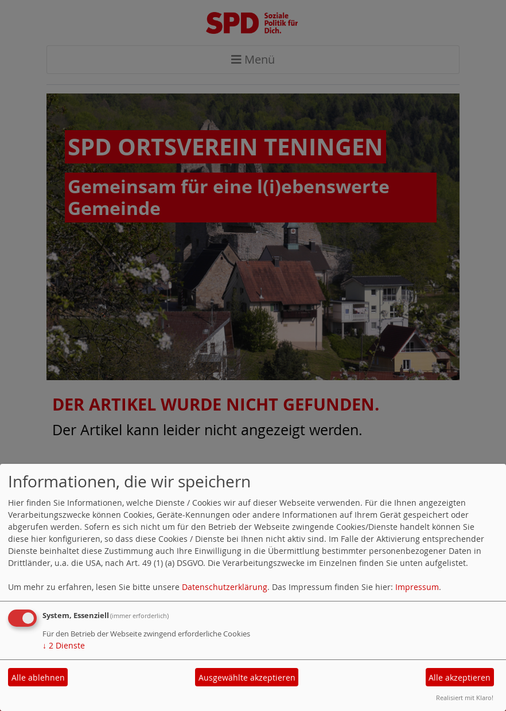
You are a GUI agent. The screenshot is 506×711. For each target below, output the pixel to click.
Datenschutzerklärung (224, 586)
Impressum (417, 586)
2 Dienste (63, 645)
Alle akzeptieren (460, 677)
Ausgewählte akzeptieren (246, 677)
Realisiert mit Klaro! (464, 697)
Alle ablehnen (38, 677)
